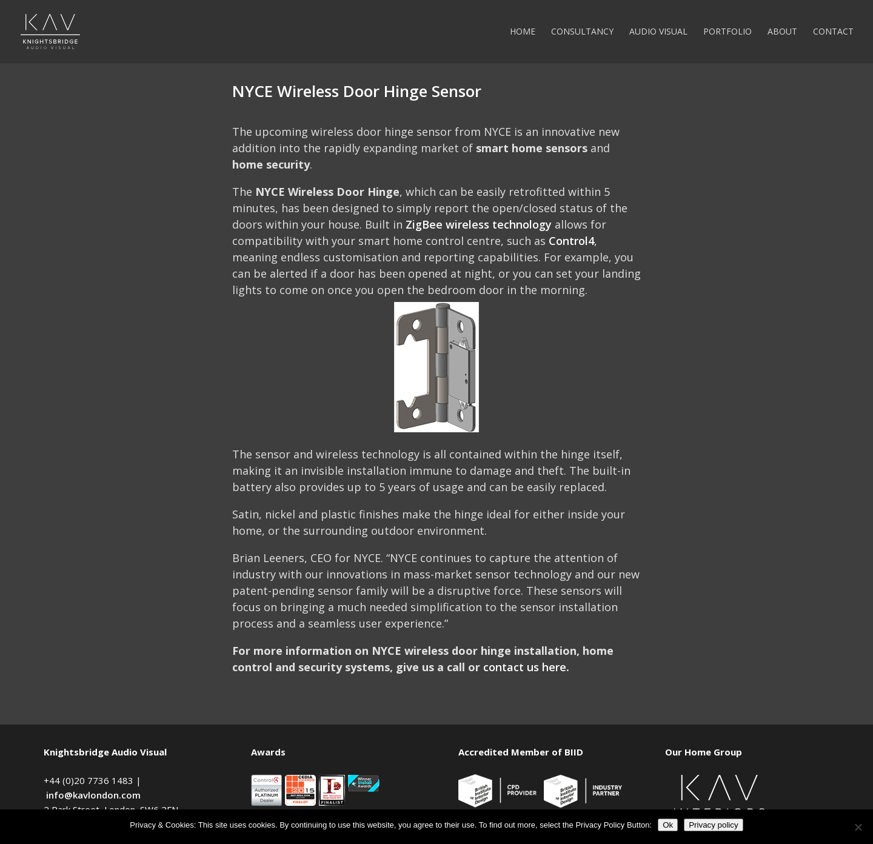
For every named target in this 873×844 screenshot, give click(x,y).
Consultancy (582, 32)
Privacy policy (713, 824)
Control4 (571, 240)
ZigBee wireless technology (479, 224)
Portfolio (727, 32)
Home (522, 32)
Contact (833, 32)
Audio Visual (658, 32)
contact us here (524, 667)
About (782, 32)
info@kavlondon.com (93, 795)
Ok (668, 824)
